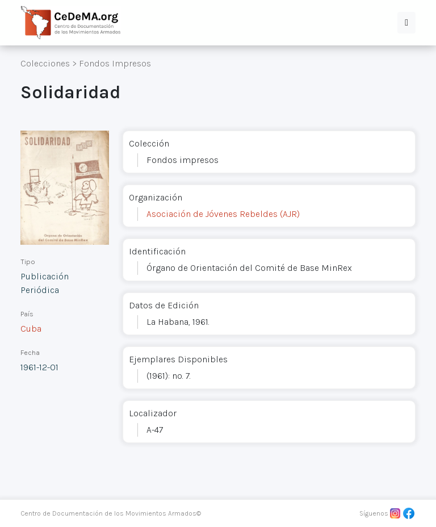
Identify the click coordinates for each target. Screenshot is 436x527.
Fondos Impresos (115, 63)
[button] (406, 23)
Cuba (30, 328)
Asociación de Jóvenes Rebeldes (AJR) (223, 213)
